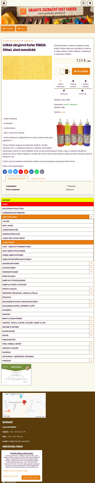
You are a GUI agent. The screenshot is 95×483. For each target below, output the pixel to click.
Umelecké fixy (9, 339)
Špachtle (6, 297)
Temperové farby (48, 272)
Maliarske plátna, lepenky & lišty (48, 306)
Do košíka (81, 71)
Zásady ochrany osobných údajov (15, 470)
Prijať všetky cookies (31, 477)
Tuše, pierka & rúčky (48, 344)
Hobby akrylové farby (12, 255)
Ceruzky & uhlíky (48, 348)
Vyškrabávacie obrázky (13, 212)
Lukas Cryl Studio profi (13, 238)
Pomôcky (48, 360)
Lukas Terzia (8, 242)
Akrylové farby (48, 217)
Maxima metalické (11, 234)
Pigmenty (6, 310)
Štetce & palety (48, 289)
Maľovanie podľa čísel (13, 208)
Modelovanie (48, 331)
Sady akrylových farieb (13, 250)
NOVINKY (6, 200)
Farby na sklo (8, 276)
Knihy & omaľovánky (48, 318)
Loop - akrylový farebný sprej (16, 246)
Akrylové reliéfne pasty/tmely (17, 259)
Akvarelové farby (48, 263)
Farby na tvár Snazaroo (13, 280)
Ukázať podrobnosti (10, 476)
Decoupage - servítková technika (18, 356)
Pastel (48, 335)
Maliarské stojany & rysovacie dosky (48, 301)
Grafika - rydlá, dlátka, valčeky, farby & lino (48, 323)
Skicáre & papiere (48, 327)
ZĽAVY (5, 204)
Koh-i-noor (7, 225)
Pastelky (48, 352)
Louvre (5, 221)
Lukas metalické (10, 229)
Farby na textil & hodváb (14, 284)
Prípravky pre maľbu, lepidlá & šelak (48, 293)
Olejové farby (48, 268)
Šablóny (6, 314)
